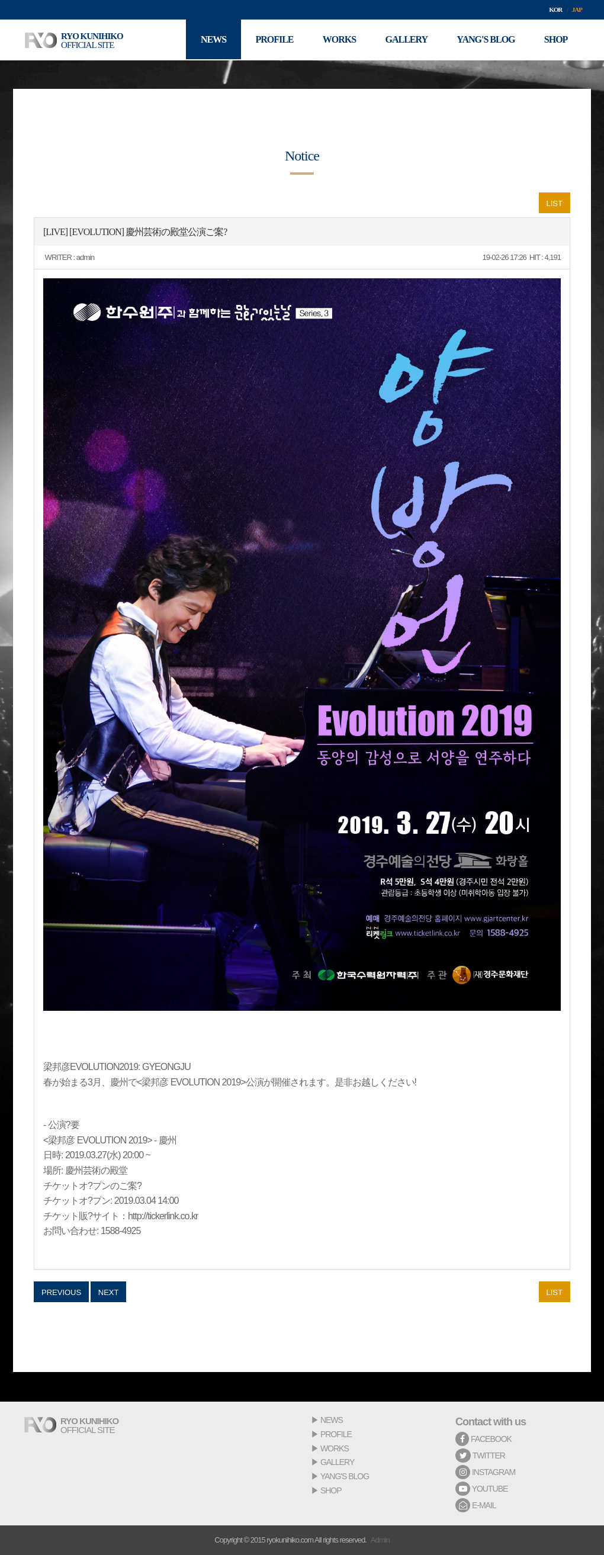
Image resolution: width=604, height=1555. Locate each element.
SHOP (331, 1490)
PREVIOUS (61, 1292)
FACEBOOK (483, 1439)
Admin (380, 1539)
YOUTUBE (481, 1488)
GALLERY (337, 1462)
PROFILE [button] (272, 40)
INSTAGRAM (485, 1472)
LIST (555, 203)
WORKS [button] (337, 40)
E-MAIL (475, 1505)
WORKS (334, 1448)
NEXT (108, 1292)
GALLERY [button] (405, 40)
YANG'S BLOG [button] (485, 40)
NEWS (331, 1420)
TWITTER (480, 1455)
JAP (577, 9)
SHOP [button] (555, 40)
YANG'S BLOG (344, 1476)
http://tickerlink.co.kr (163, 1216)
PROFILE (336, 1434)
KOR (555, 9)
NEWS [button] (211, 40)
